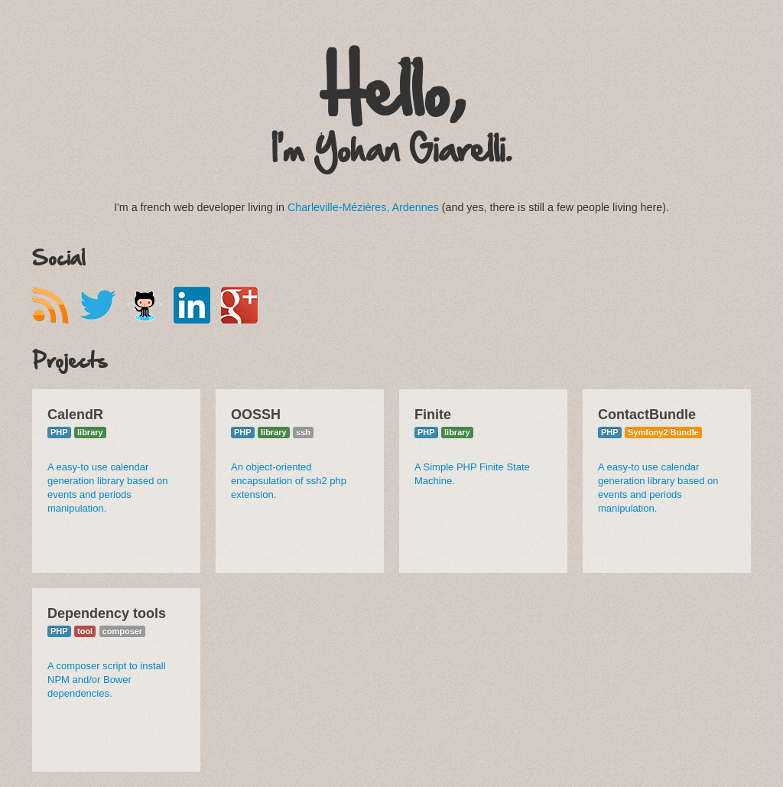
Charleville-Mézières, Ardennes (363, 207)
